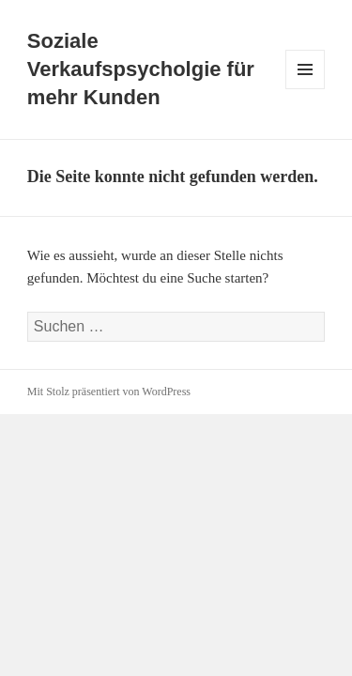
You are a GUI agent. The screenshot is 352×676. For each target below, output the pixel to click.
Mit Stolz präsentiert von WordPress (109, 391)
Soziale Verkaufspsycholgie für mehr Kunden (140, 69)
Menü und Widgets (305, 88)
